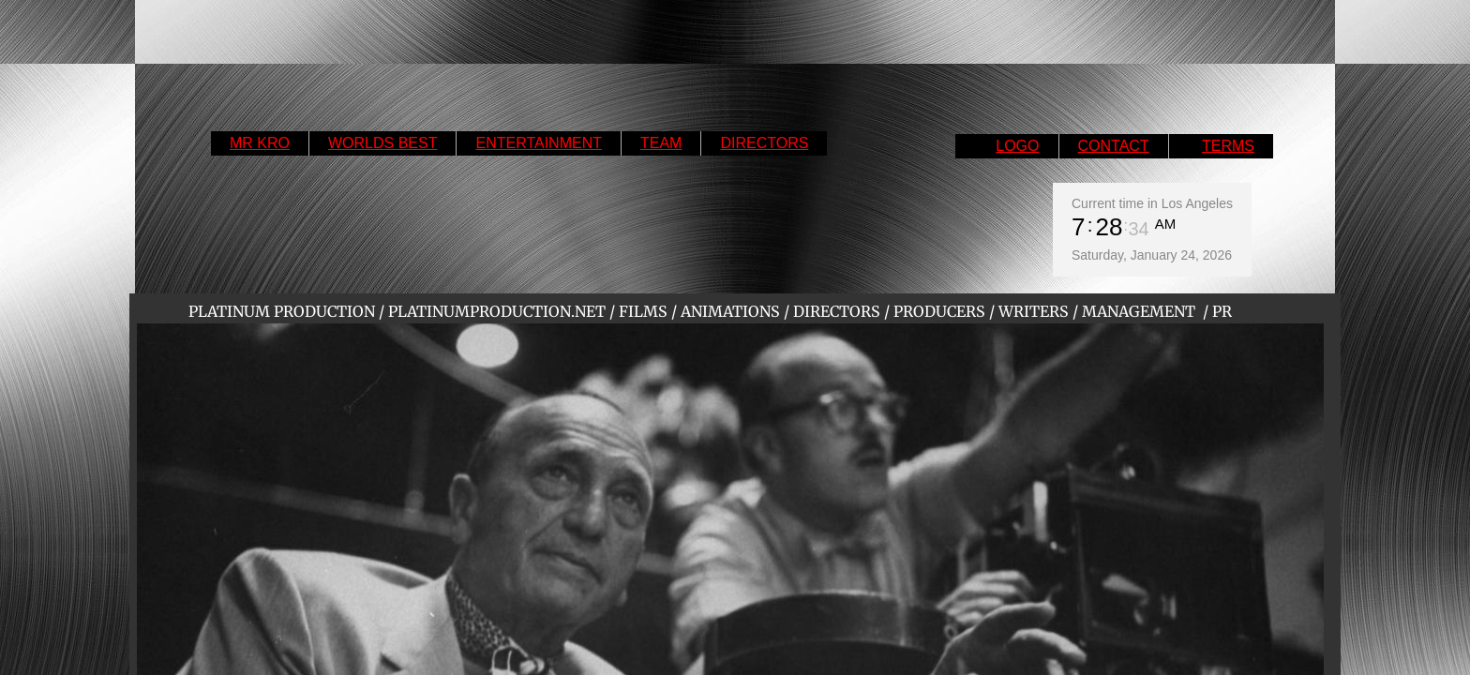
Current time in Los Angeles (1152, 203)
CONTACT (1113, 146)
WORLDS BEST (382, 143)
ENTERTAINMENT (538, 143)
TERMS (1228, 146)
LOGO (1017, 146)
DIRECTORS (764, 143)
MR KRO (260, 143)
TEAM (661, 143)
